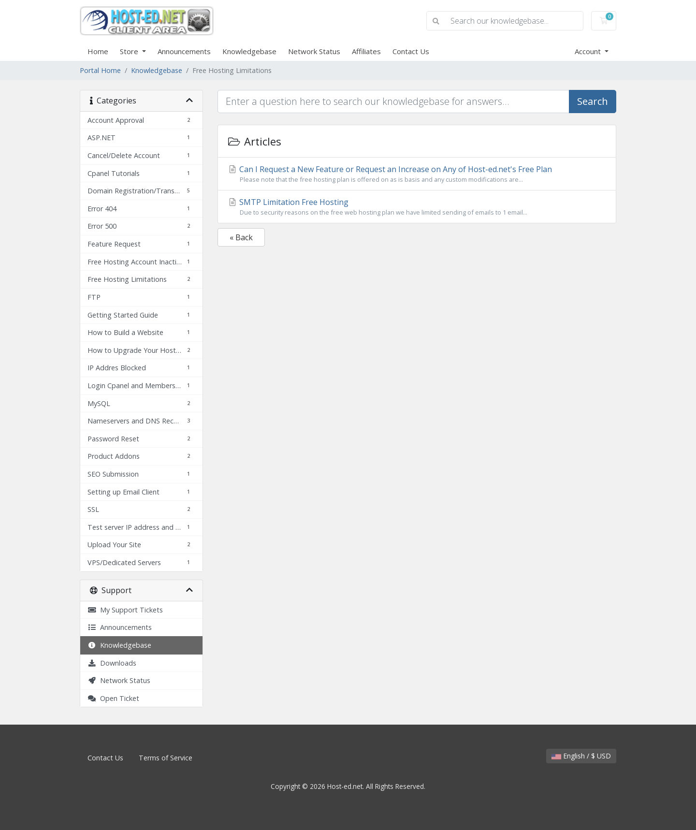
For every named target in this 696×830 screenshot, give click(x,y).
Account (589, 51)
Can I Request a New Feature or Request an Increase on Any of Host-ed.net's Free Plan (417, 174)
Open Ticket (113, 698)
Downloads (111, 663)
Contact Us (410, 51)
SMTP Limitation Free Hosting (417, 207)
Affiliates (366, 51)
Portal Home (100, 70)
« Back (241, 237)
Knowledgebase (249, 51)
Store (130, 51)
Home (97, 51)
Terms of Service (165, 757)
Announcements (184, 51)
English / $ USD (581, 755)
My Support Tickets (125, 609)
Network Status (314, 51)
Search (592, 101)
